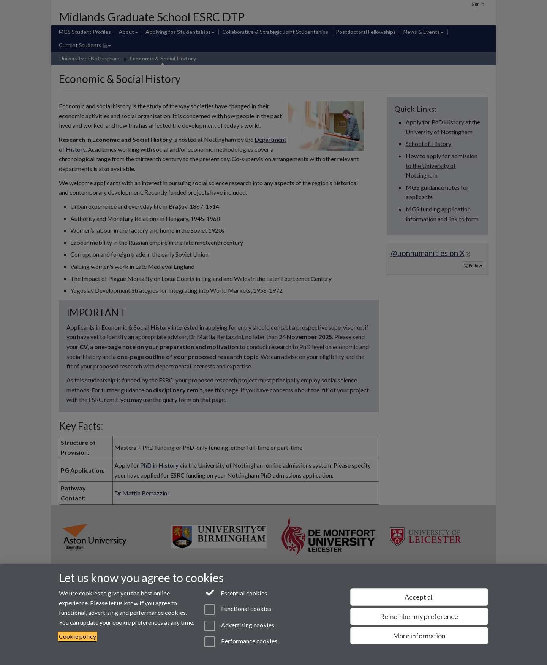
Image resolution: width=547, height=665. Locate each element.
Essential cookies (235, 592)
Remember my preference (419, 616)
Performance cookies (240, 642)
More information (419, 636)
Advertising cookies (239, 626)
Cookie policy (77, 636)
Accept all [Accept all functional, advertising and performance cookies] (419, 597)
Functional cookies (237, 609)
